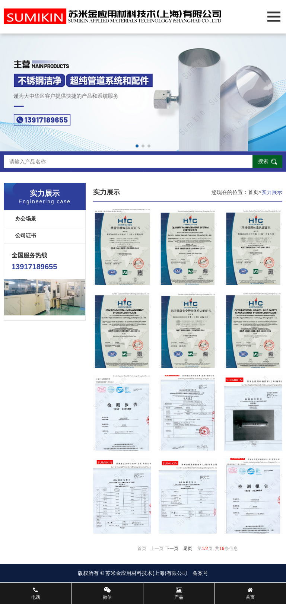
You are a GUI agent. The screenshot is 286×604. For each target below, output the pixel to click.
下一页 (171, 548)
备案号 (200, 573)
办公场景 (25, 219)
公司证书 (25, 235)
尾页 (187, 548)
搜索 (263, 162)
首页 (253, 192)
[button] (137, 145)
